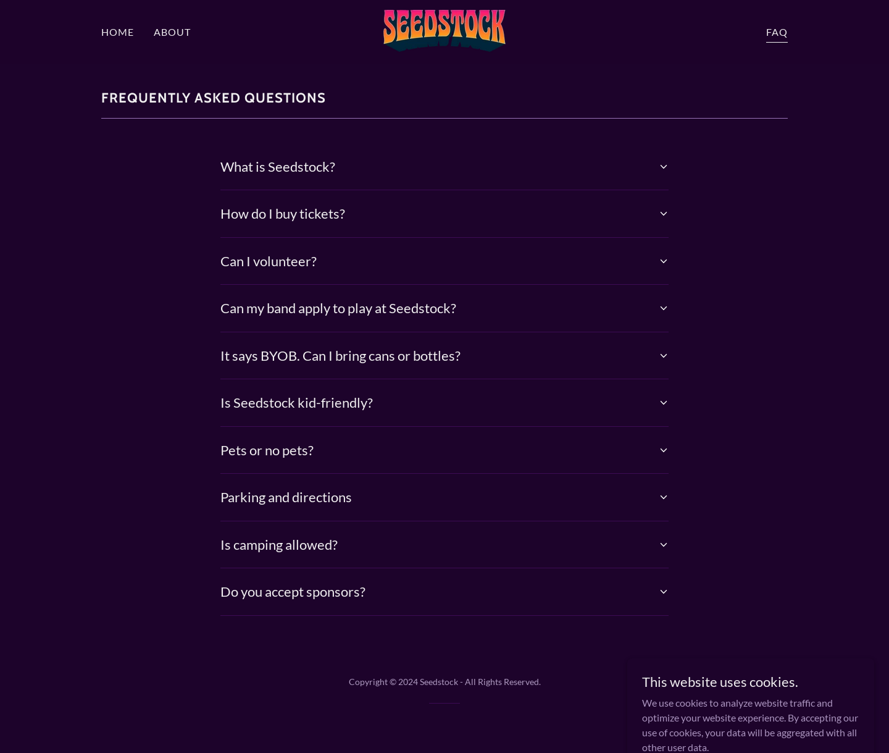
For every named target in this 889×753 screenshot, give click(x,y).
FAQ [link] (777, 32)
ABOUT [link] (172, 32)
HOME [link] (117, 32)
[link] (444, 30)
